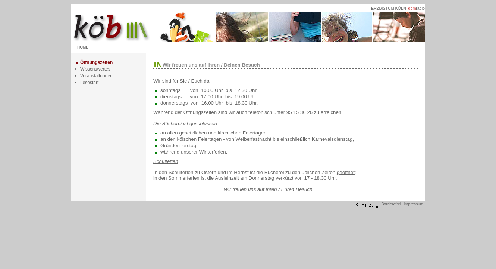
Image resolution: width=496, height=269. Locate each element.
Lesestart (89, 82)
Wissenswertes (95, 69)
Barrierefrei (391, 204)
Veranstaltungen (96, 75)
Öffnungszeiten (96, 62)
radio (416, 8)
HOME (82, 47)
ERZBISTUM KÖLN (388, 8)
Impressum (414, 204)
